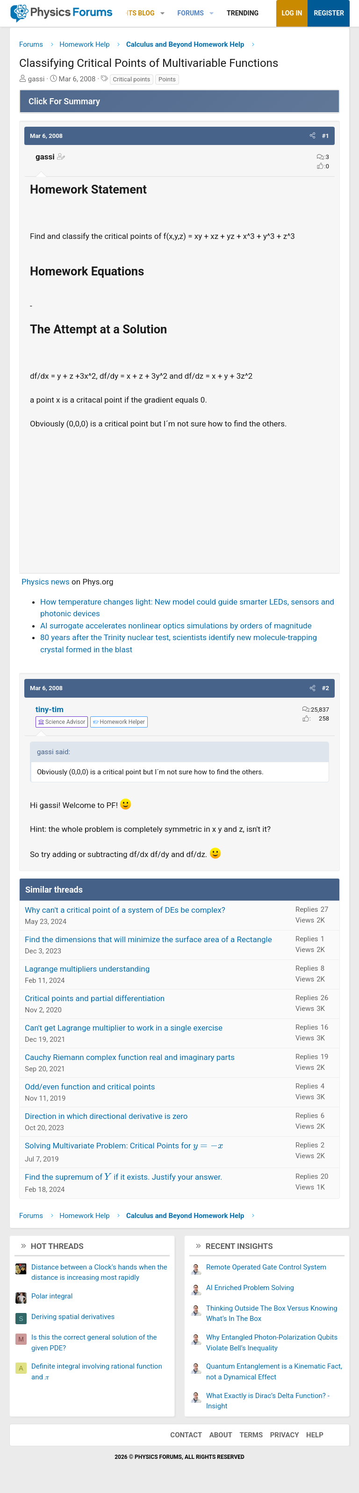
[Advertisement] (179, 497)
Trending (242, 13)
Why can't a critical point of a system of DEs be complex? (125, 910)
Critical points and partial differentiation (95, 998)
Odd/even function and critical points (90, 1086)
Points (167, 79)
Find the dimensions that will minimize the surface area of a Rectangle (148, 939)
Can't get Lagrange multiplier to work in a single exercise (124, 1027)
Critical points (132, 79)
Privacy (284, 1435)
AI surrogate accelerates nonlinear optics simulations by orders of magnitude (176, 625)
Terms (251, 1435)
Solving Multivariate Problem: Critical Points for (124, 1145)
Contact (186, 1435)
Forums (191, 13)
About (220, 1435)
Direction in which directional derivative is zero (106, 1116)
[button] (162, 13)
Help (314, 1435)
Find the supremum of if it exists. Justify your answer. (123, 1177)
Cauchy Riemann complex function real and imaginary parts (130, 1057)
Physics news (46, 581)
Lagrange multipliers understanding (87, 969)
